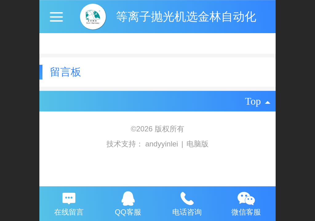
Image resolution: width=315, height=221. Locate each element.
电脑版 (197, 144)
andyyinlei (162, 144)
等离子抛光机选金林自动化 (186, 16)
